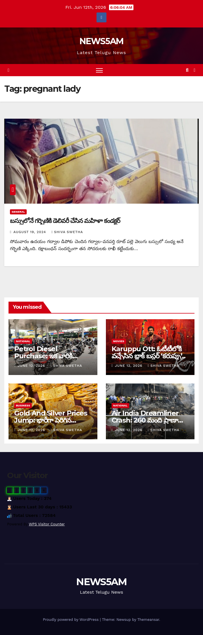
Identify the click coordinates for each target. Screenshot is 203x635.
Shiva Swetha (67, 232)
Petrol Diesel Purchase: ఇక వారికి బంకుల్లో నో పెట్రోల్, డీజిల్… (48, 356)
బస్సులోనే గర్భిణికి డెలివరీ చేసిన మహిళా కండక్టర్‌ (65, 221)
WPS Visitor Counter (47, 524)
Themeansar (148, 619)
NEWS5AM (101, 41)
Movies (118, 341)
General (18, 211)
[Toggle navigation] (99, 70)
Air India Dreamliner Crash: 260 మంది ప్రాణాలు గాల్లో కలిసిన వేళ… (148, 420)
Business (23, 405)
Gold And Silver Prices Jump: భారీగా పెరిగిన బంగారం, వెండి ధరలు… (50, 420)
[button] (187, 70)
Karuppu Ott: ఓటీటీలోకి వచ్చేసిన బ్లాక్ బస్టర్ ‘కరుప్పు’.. (148, 352)
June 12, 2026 (32, 366)
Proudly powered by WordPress (71, 619)
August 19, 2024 (30, 232)
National (23, 341)
